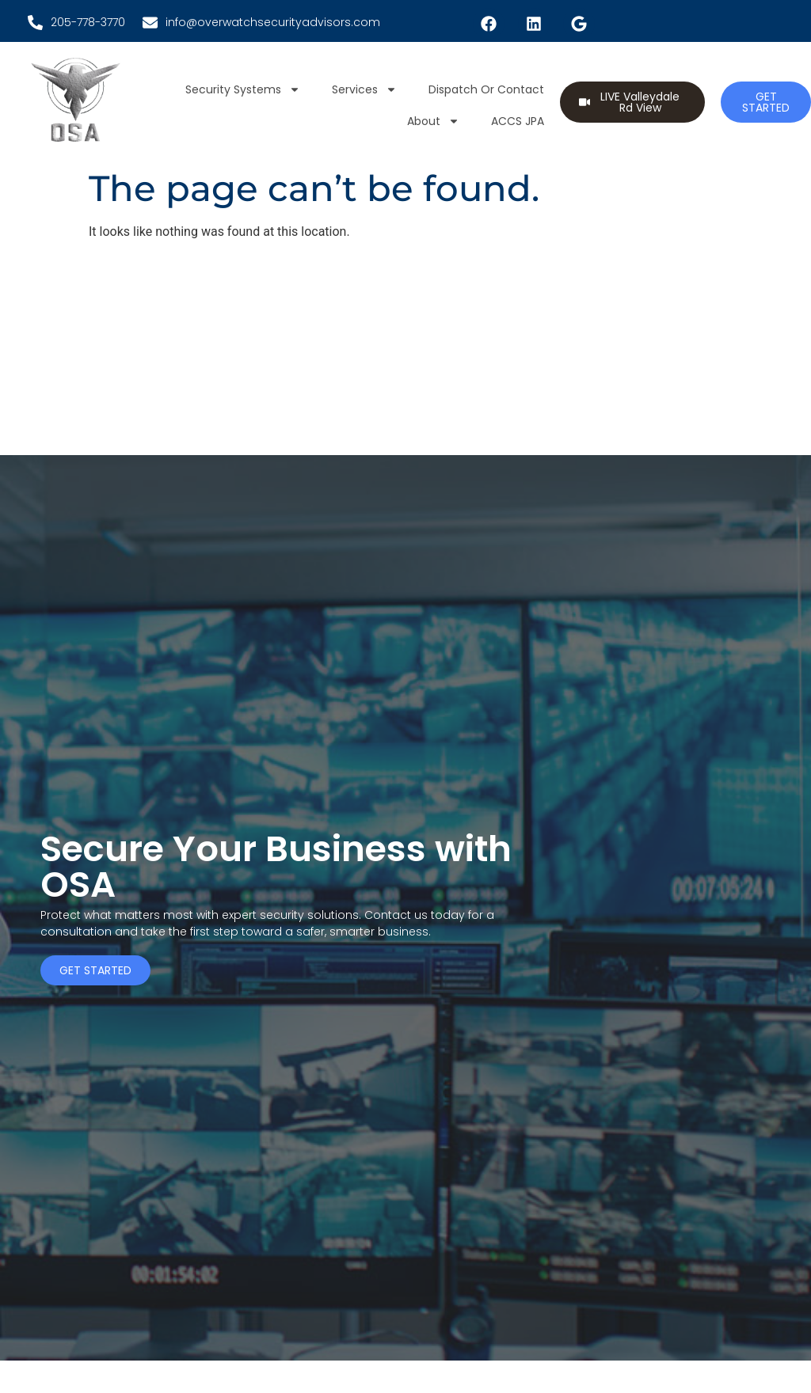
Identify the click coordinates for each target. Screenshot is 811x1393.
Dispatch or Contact (486, 89)
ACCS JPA (517, 121)
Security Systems (242, 89)
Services (364, 89)
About (433, 121)
